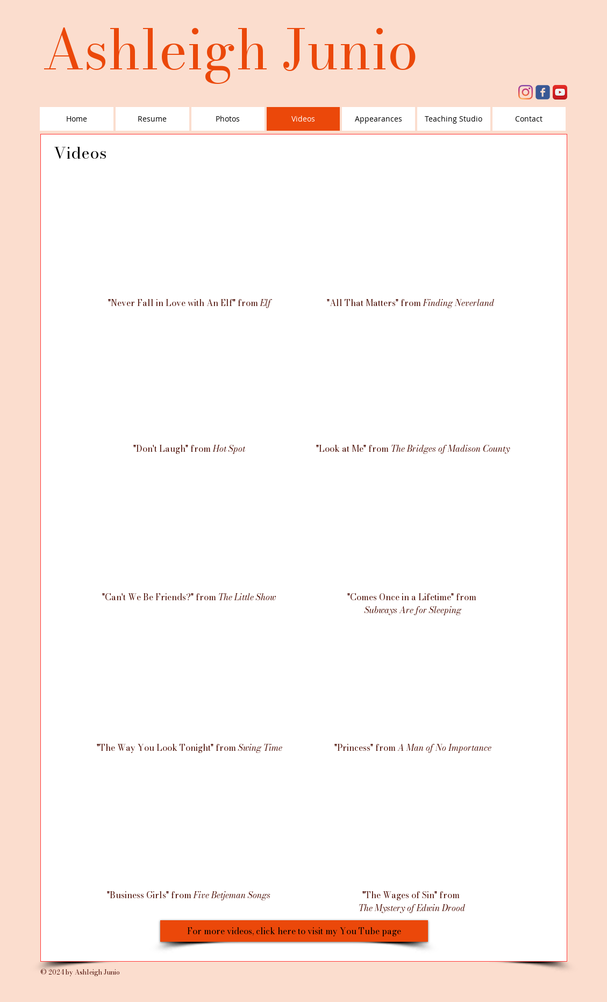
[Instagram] (525, 92)
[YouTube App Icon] (560, 92)
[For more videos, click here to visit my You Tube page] (294, 931)
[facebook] (542, 92)
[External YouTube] (187, 237)
